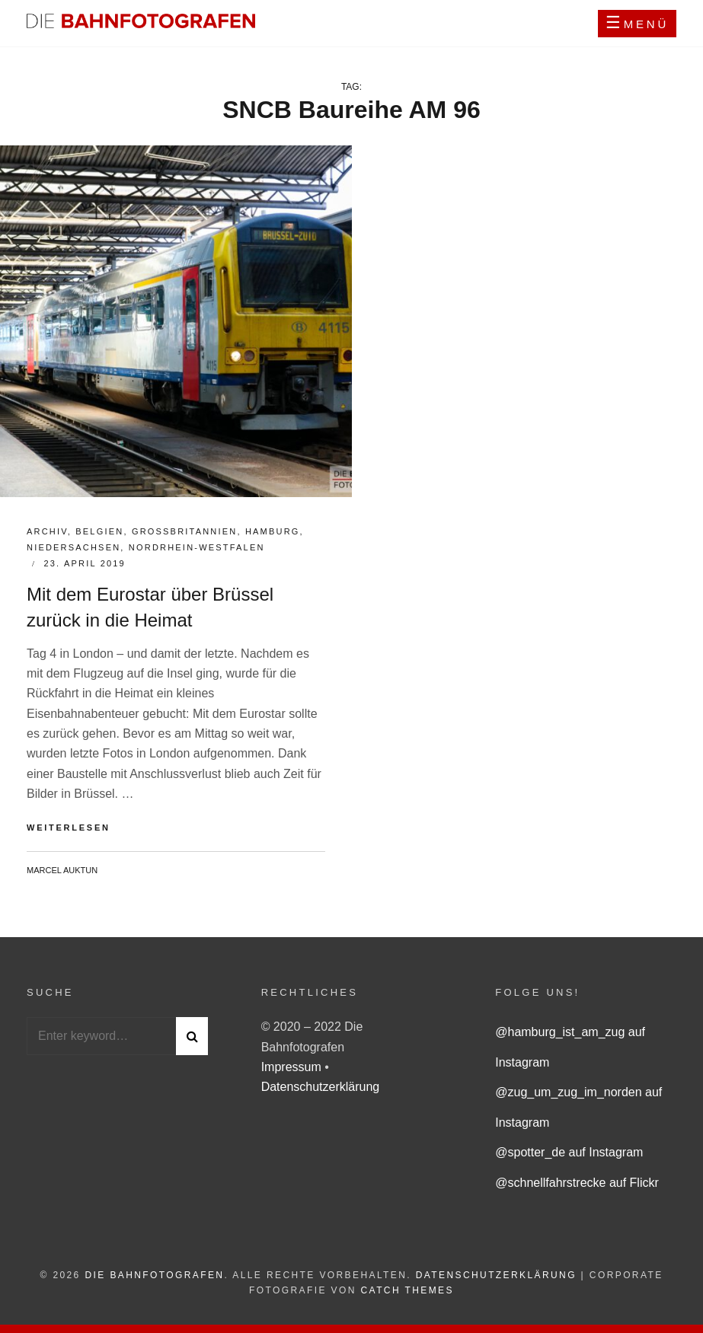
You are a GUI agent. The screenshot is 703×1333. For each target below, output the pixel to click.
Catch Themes (407, 1290)
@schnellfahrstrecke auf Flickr (577, 1182)
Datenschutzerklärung (320, 1086)
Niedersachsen (73, 547)
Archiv (47, 531)
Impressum (293, 1066)
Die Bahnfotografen (154, 1275)
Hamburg (272, 531)
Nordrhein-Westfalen (197, 547)
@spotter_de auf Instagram (569, 1152)
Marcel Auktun (62, 870)
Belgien (99, 531)
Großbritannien (185, 531)
